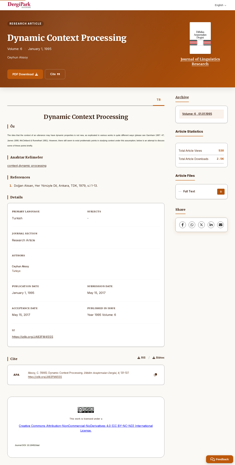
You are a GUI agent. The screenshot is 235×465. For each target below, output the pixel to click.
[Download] (221, 192)
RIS (141, 357)
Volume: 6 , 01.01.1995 (197, 114)
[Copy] (155, 375)
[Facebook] (182, 225)
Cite (55, 74)
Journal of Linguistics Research (200, 61)
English (220, 5)
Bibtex (158, 357)
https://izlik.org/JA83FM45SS (32, 337)
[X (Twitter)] (201, 225)
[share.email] (220, 225)
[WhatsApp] (192, 225)
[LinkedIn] (211, 225)
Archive (182, 97)
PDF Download (25, 74)
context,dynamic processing (26, 165)
